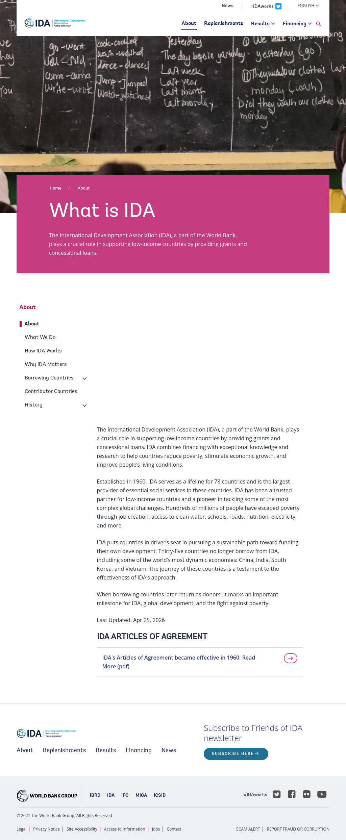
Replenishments (223, 23)
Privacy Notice (46, 829)
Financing (294, 24)
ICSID (160, 795)
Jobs (156, 829)
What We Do (40, 337)
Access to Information (124, 829)
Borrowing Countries (49, 378)
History (34, 405)
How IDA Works (43, 351)
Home (55, 188)
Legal (21, 829)
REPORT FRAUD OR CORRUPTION (298, 829)
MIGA (141, 795)
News (227, 6)
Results (260, 24)
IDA (111, 795)
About (188, 23)
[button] (318, 24)
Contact (174, 829)
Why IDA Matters (46, 364)
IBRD (95, 795)
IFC (124, 795)
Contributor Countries (51, 391)
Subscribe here (233, 754)
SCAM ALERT (248, 829)
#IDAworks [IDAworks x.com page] (262, 6)
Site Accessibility (82, 829)
